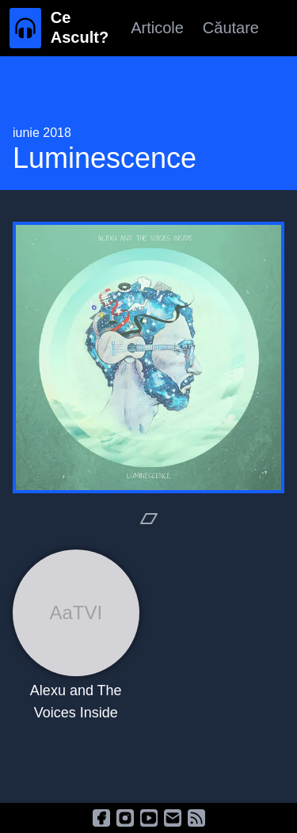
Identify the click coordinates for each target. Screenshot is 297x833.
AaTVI (75, 612)
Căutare (231, 27)
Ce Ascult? (80, 27)
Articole (157, 27)
